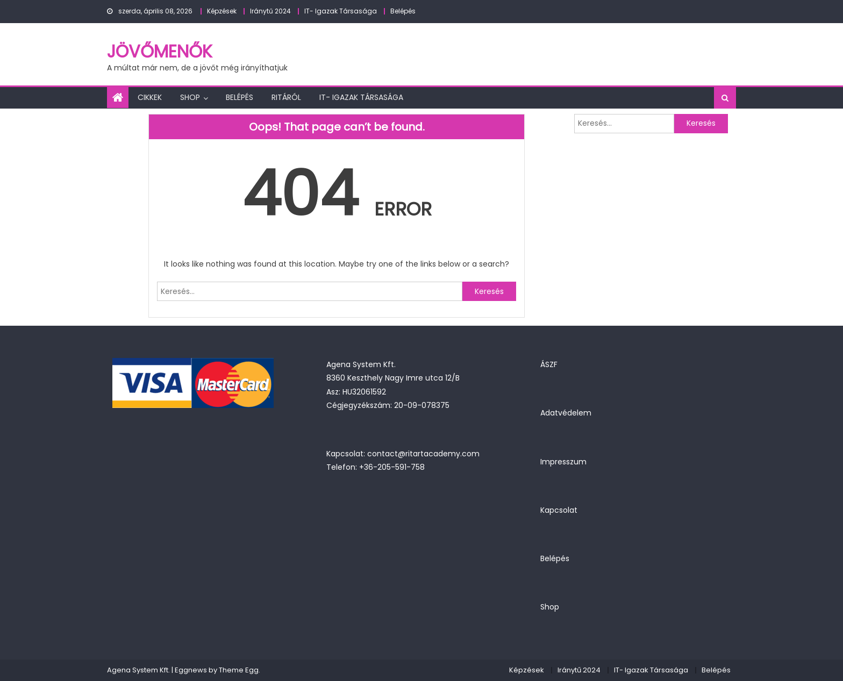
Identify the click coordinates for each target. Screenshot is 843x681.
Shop (190, 97)
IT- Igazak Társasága (340, 11)
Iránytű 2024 (270, 11)
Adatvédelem (565, 412)
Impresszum (563, 461)
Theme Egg (239, 670)
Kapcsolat (558, 510)
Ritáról (286, 97)
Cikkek (150, 97)
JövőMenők (159, 51)
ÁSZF (549, 364)
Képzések (222, 11)
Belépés (403, 11)
